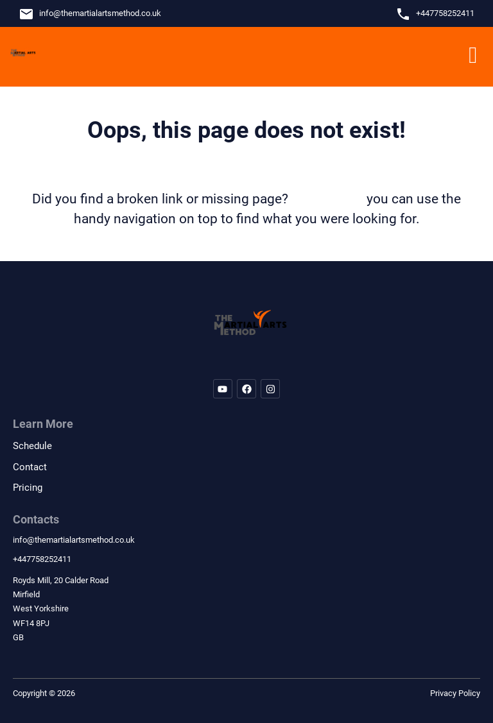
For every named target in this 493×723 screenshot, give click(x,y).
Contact (30, 467)
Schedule (32, 446)
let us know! (327, 199)
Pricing (27, 487)
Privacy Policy (455, 693)
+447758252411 (445, 13)
